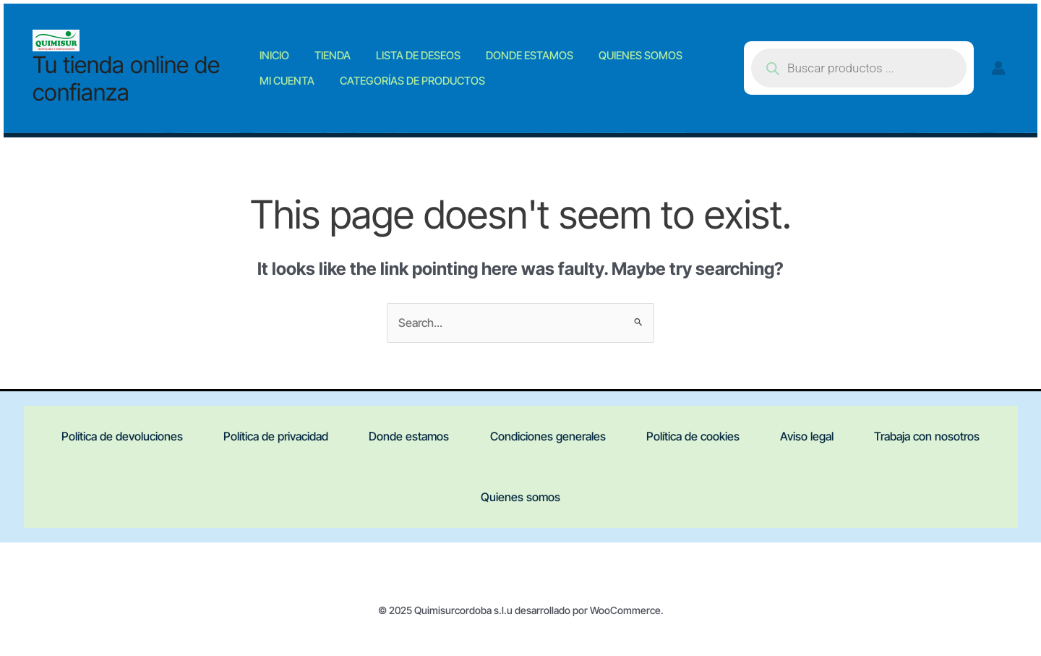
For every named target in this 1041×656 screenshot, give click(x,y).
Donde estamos (508, 49)
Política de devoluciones (114, 437)
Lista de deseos (407, 49)
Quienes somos (608, 49)
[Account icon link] (998, 68)
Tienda (332, 49)
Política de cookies (695, 437)
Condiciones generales (548, 437)
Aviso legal (812, 437)
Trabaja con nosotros (935, 437)
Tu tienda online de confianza (126, 78)
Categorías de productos (412, 86)
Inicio (285, 49)
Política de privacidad (270, 437)
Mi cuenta (297, 86)
